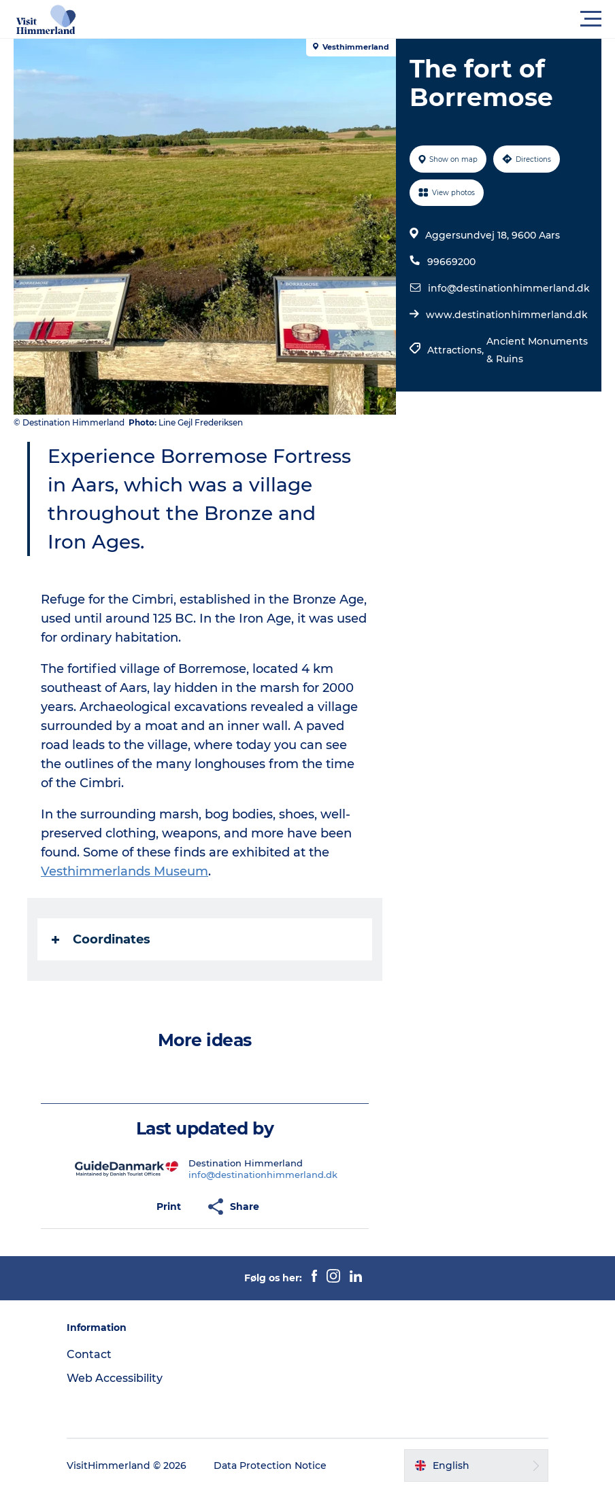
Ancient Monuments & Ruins (537, 350)
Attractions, (456, 350)
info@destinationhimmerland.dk (509, 288)
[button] (368, 19)
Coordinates (101, 939)
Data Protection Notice (270, 1465)
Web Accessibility (115, 1378)
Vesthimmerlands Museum (124, 871)
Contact (89, 1354)
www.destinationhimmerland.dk (507, 315)
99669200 (451, 262)
